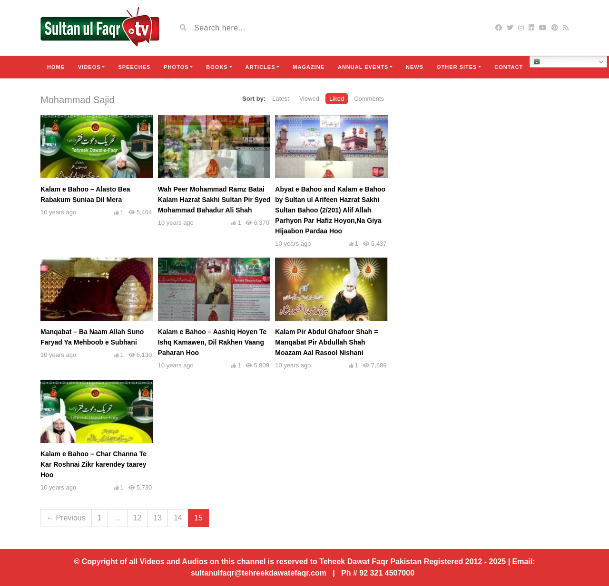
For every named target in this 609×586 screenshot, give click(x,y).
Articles (260, 67)
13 (157, 518)
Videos (89, 67)
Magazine (308, 67)
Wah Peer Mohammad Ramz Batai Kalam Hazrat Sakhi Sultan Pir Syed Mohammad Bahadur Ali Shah (214, 199)
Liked (336, 98)
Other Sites (457, 67)
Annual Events (363, 67)
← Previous (66, 518)
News (414, 67)
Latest (280, 98)
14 (178, 518)
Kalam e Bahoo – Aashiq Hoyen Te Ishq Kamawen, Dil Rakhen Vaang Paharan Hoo (212, 342)
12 (137, 518)
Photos (176, 67)
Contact (508, 67)
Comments (369, 98)
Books (216, 67)
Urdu (544, 62)
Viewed (309, 98)
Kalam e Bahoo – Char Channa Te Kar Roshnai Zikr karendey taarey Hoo (93, 464)
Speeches (134, 67)
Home (56, 67)
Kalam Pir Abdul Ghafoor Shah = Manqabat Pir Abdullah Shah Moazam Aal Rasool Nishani (326, 342)
